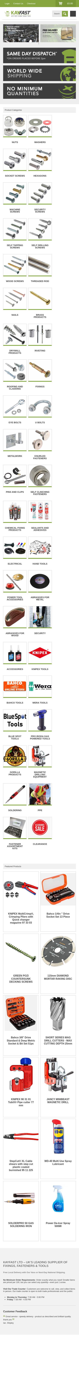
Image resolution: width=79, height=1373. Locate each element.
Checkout (31, 3)
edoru (33, 1368)
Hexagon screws (26, 1310)
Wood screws (44, 1310)
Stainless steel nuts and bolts (29, 1307)
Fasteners (7, 1307)
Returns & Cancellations (25, 1323)
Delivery (6, 1323)
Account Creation (27, 1345)
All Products (30, 1335)
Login (7, 3)
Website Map (45, 1335)
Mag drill (7, 1313)
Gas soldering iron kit (62, 1310)
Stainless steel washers (56, 1307)
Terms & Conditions (48, 1323)
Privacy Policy (9, 1325)
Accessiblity (24, 1325)
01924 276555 (19, 1282)
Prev (5, 34)
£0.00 (70, 3)
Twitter (19, 1355)
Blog (5, 1335)
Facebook (7, 1355)
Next (36, 34)
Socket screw (9, 1310)
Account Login (9, 1345)
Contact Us (18, 3)
